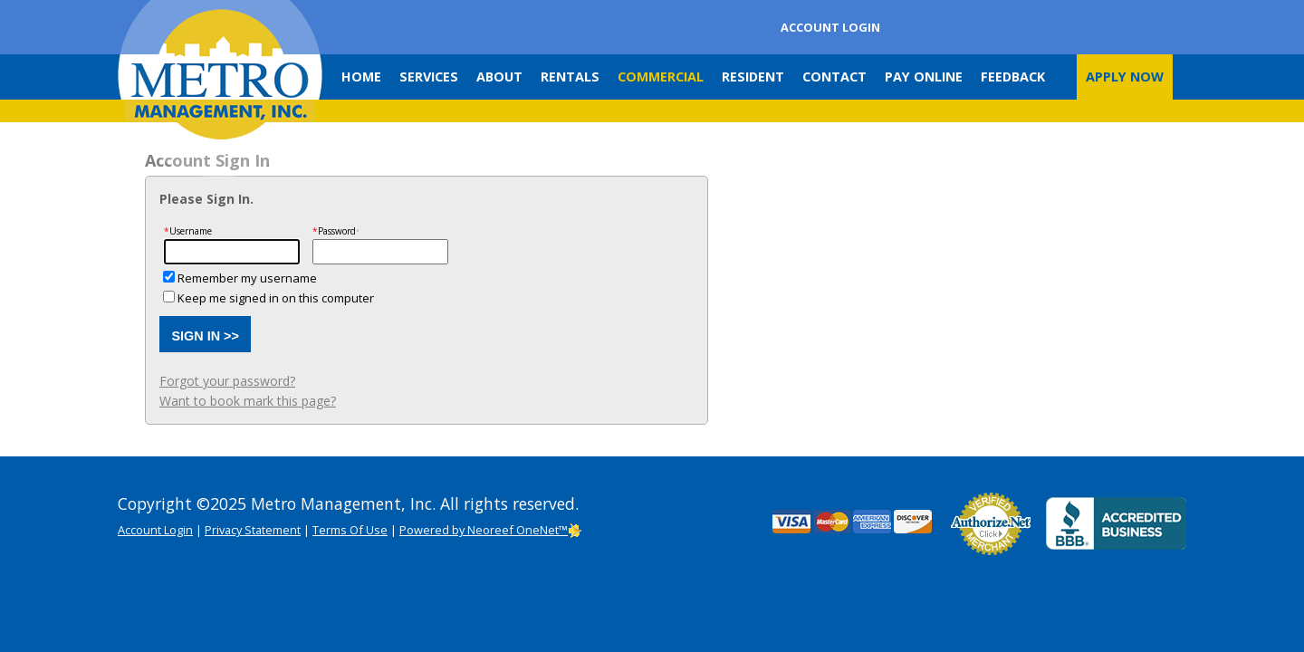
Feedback (1013, 76)
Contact (834, 76)
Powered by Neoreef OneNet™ (490, 530)
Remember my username (247, 278)
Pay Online (924, 76)
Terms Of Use (350, 530)
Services (428, 76)
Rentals (570, 76)
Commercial (661, 76)
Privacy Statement (253, 530)
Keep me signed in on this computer (275, 298)
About (499, 76)
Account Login (830, 27)
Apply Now (1125, 76)
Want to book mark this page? (247, 400)
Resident (753, 76)
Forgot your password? (227, 380)
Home (361, 76)
